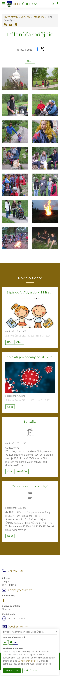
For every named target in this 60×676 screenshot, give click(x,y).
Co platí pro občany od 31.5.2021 (30, 357)
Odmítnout (30, 670)
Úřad (9, 342)
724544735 (42, 526)
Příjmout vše (12, 670)
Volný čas (26, 16)
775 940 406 (15, 570)
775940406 (29, 526)
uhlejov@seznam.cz (15, 529)
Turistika (30, 421)
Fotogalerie (39, 16)
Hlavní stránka (11, 16)
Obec (30, 61)
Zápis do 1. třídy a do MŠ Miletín (30, 292)
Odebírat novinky (18, 626)
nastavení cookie (28, 660)
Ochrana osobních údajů (30, 486)
